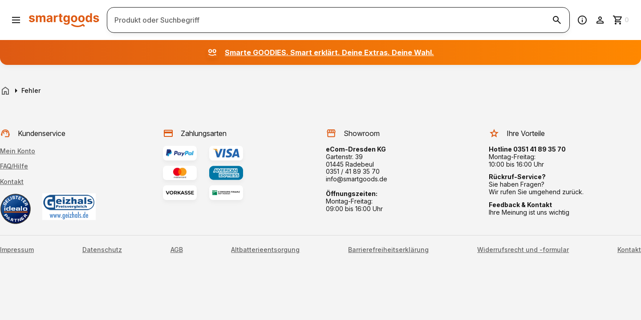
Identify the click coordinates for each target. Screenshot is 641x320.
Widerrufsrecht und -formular (523, 249)
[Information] (582, 20)
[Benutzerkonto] (600, 20)
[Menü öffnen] (16, 20)
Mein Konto (17, 151)
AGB (176, 249)
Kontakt (12, 181)
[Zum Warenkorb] (621, 20)
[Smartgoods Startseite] (64, 20)
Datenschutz (102, 249)
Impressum (17, 249)
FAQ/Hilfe (14, 166)
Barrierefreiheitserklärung (388, 249)
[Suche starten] (557, 20)
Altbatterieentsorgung (265, 249)
